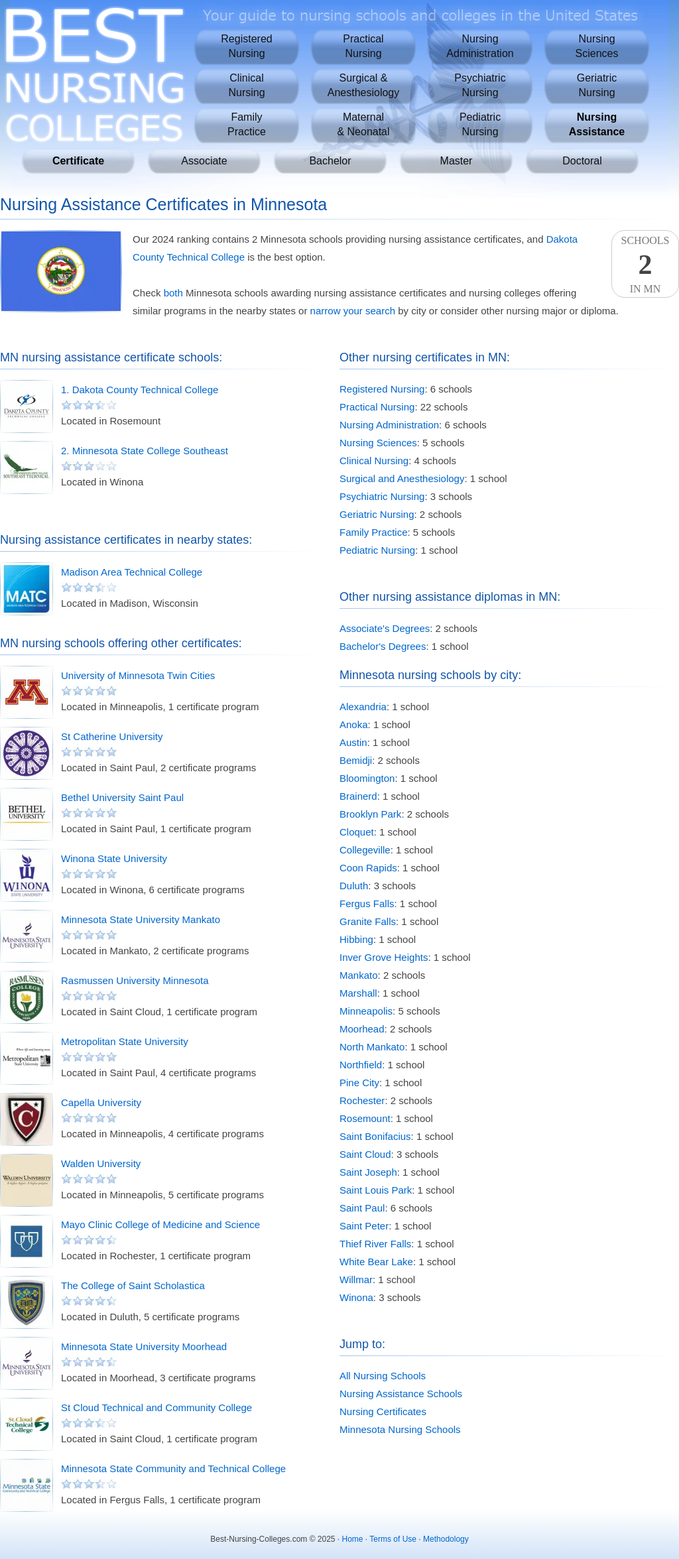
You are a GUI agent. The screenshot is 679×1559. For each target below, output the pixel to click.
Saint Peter (364, 1225)
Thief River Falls (375, 1243)
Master (456, 160)
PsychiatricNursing (479, 85)
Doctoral (582, 160)
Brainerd (358, 796)
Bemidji (356, 760)
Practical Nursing (377, 406)
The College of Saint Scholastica (133, 1285)
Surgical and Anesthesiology (402, 478)
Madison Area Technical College (131, 572)
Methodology (446, 1539)
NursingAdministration (479, 46)
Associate (204, 160)
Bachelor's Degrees (383, 646)
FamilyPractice (246, 124)
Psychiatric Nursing (382, 496)
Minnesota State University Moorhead (144, 1346)
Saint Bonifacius (375, 1136)
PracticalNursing (363, 46)
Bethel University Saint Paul (122, 797)
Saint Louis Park (376, 1190)
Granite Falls (368, 921)
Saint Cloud (365, 1154)
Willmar (356, 1279)
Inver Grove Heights (384, 957)
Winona (356, 1297)
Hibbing (356, 939)
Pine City (359, 1082)
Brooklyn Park (370, 814)
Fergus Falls (367, 903)
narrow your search (352, 310)
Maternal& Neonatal (363, 124)
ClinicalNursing (246, 85)
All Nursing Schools (383, 1375)
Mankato (359, 975)
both (173, 292)
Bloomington (367, 778)
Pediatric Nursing (377, 550)
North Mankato (372, 1046)
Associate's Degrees (385, 628)
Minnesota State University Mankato (140, 919)
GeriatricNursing (597, 85)
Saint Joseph (368, 1172)
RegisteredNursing (246, 46)
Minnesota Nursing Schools (400, 1429)
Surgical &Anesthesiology (364, 85)
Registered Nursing (382, 389)
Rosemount (365, 1118)
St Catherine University (111, 736)
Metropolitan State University (124, 1041)
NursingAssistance (597, 124)
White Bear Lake (376, 1261)
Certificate (78, 160)
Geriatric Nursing (377, 514)
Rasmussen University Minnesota (135, 980)
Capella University (101, 1102)
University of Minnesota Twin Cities (138, 675)
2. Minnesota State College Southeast (144, 450)
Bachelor (330, 160)
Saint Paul (362, 1208)
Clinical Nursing (374, 460)
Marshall (358, 993)
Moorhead (362, 1028)
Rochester (362, 1100)
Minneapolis (366, 1011)
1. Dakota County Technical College (139, 389)
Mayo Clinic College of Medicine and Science (160, 1224)
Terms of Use (392, 1539)
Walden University (101, 1163)
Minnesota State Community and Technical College (173, 1468)
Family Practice (374, 532)
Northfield (361, 1064)
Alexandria (363, 706)
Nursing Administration (389, 424)
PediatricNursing (480, 124)
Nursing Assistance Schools (401, 1393)
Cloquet (357, 832)
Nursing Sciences (378, 442)
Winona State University (114, 858)
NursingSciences (597, 46)
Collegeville (365, 849)
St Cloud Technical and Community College (156, 1407)
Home (352, 1539)
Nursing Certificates (383, 1411)
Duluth (354, 885)
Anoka (354, 724)
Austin (353, 742)
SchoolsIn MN (645, 264)
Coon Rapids (368, 867)
